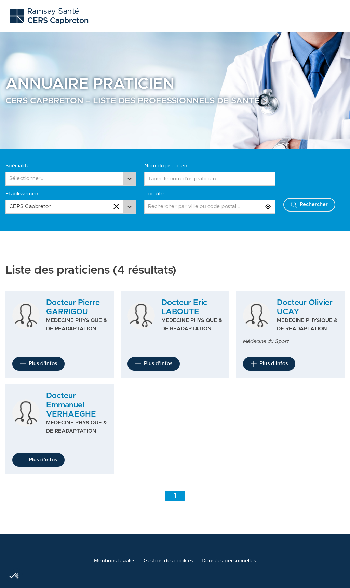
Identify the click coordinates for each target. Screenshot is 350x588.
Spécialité (17, 165)
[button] (14, 576)
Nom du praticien (165, 165)
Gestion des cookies (168, 560)
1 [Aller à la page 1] (175, 496)
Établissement (22, 193)
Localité (154, 193)
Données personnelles (229, 560)
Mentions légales (115, 560)
